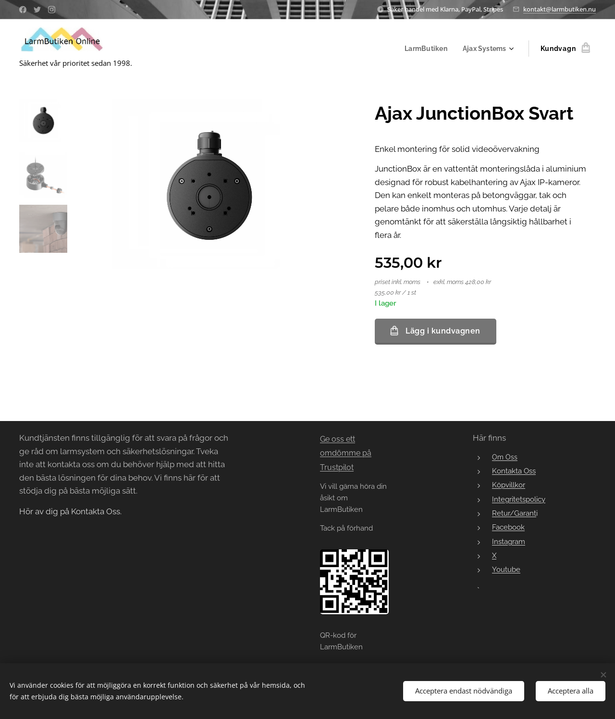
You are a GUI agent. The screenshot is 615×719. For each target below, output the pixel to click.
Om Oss (504, 457)
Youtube (506, 570)
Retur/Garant (514, 513)
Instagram (508, 541)
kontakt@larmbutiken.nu (559, 9)
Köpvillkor (508, 485)
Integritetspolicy (518, 499)
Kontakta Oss (514, 471)
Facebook (508, 527)
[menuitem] (425, 49)
